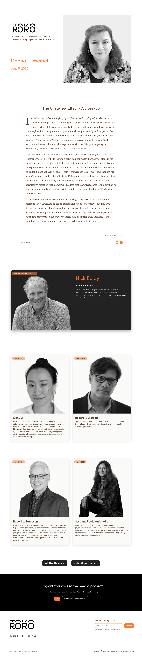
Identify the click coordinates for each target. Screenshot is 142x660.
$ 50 (57, 599)
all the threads (54, 563)
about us (32, 636)
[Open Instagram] (121, 243)
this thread (25, 242)
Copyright (35, 651)
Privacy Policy (12, 651)
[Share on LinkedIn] (117, 242)
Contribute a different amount (74, 599)
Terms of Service (24, 651)
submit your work (85, 563)
